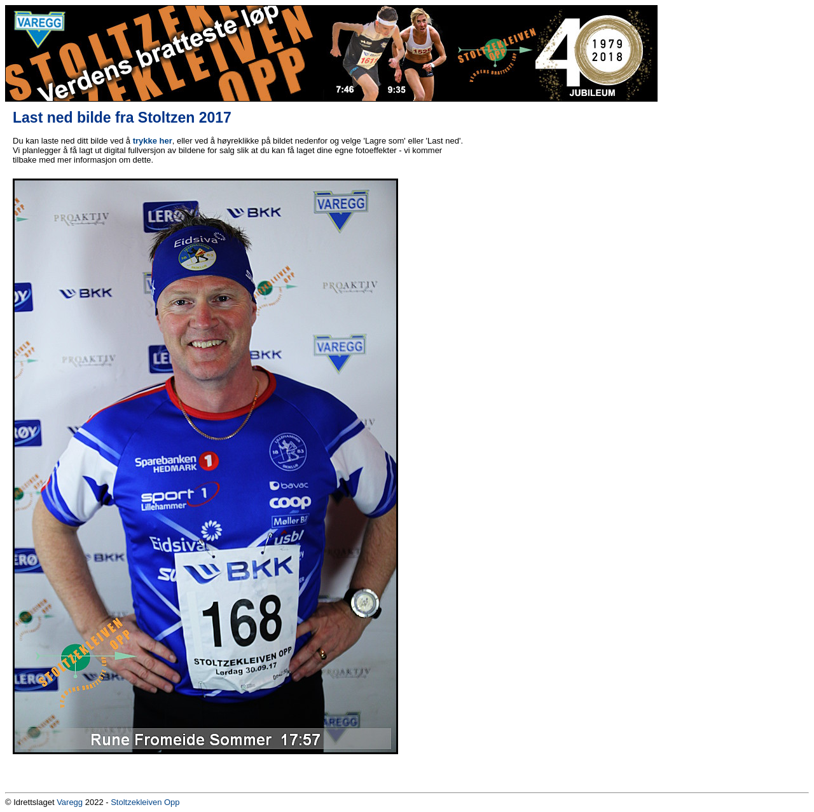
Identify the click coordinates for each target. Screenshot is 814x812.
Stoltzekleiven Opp (145, 802)
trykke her (152, 140)
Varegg (70, 802)
